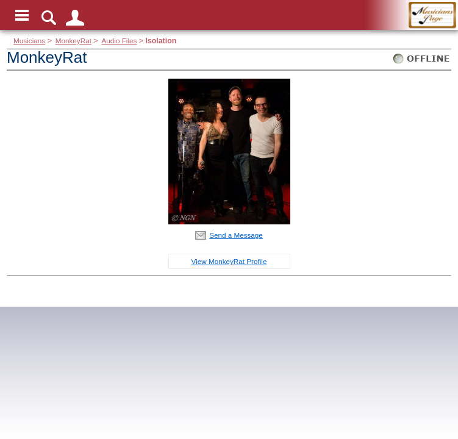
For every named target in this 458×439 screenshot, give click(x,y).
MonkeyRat (73, 41)
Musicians (29, 41)
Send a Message (236, 235)
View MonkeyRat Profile (229, 261)
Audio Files (119, 41)
